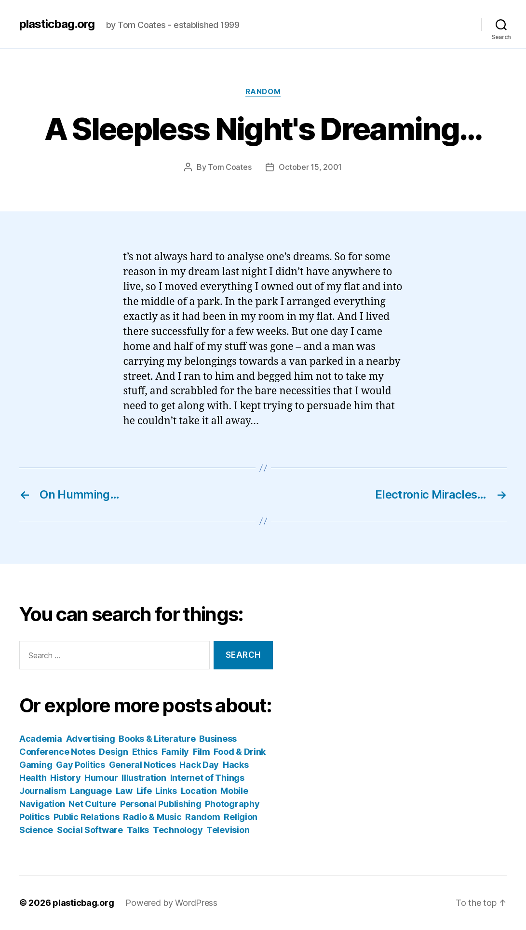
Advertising (90, 739)
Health (32, 778)
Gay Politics (80, 765)
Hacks (236, 765)
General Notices (142, 765)
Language (91, 791)
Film (201, 752)
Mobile (234, 791)
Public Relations (87, 817)
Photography (232, 804)
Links (166, 791)
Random (263, 91)
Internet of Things (207, 778)
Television (227, 830)
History (65, 778)
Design (113, 752)
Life (144, 791)
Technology (177, 830)
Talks (138, 830)
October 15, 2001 (310, 167)
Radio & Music (152, 817)
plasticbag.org (56, 24)
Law (124, 791)
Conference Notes (57, 752)
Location (199, 791)
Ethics (145, 752)
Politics (34, 817)
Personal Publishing (161, 804)
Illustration (143, 778)
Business (218, 739)
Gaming (35, 765)
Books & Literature (157, 739)
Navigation (42, 804)
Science (36, 830)
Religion (240, 817)
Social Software (90, 830)
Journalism (42, 791)
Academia (40, 739)
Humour (101, 778)
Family (175, 752)
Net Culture (92, 804)
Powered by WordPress (171, 903)
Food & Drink (240, 752)
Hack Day (199, 765)
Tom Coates (229, 167)
